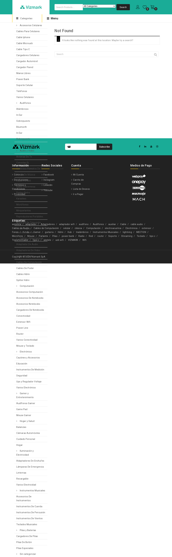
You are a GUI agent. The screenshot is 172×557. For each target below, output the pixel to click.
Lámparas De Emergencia (30, 467)
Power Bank (22, 79)
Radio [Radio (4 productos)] (81, 236)
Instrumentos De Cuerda (29, 506)
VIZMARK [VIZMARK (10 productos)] (73, 240)
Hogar (19, 445)
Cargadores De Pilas (27, 536)
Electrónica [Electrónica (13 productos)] (132, 228)
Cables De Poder (25, 268)
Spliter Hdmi (22, 280)
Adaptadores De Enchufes (30, 461)
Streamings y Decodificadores (25, 230)
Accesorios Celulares (31, 25)
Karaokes (21, 198)
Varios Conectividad (27, 340)
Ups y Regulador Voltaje (29, 381)
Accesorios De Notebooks (30, 298)
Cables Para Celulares (28, 31)
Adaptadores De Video (28, 250)
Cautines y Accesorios (28, 357)
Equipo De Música (25, 174)
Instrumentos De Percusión (30, 512)
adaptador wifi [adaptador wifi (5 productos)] (67, 224)
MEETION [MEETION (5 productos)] (141, 232)
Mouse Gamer (23, 415)
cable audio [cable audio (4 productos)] (137, 224)
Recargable (22, 478)
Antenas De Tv (24, 156)
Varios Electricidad (26, 484)
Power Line (22, 328)
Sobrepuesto (23, 121)
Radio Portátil (23, 180)
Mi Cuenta (78, 174)
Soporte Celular (24, 85)
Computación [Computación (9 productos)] (93, 228)
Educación (21, 363)
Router (20, 334)
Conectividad (23, 316)
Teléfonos (21, 91)
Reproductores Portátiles (29, 216)
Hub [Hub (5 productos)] (70, 232)
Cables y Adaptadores (31, 238)
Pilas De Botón (24, 542)
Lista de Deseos (81, 189)
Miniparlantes (23, 210)
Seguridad (21, 375)
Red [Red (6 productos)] (91, 236)
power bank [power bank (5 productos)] (68, 236)
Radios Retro (23, 192)
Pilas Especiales (24, 548)
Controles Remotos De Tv (30, 168)
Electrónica (26, 351)
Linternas (21, 472)
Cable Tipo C (23, 49)
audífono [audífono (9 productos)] (84, 224)
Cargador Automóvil (27, 61)
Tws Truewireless (25, 145)
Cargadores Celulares (27, 55)
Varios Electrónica (26, 387)
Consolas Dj (22, 162)
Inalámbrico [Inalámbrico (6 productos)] (82, 232)
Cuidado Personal (25, 439)
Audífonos (25, 103)
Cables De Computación (29, 262)
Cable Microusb (24, 43)
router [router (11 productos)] (100, 236)
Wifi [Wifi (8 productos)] (84, 240)
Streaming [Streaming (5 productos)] (127, 236)
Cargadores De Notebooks (30, 310)
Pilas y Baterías (28, 530)
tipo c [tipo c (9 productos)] (152, 236)
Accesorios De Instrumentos (24, 498)
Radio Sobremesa (25, 186)
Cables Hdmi (23, 274)
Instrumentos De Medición (30, 369)
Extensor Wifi (23, 322)
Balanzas (21, 427)
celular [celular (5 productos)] (66, 228)
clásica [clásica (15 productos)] (78, 228)
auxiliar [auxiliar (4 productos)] (112, 224)
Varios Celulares (25, 97)
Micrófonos (22, 204)
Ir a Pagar (78, 194)
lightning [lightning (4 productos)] (127, 232)
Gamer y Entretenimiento (25, 395)
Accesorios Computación (29, 292)
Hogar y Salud (27, 421)
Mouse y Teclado (25, 346)
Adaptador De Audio (27, 244)
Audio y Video (27, 150)
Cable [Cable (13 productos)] (123, 224)
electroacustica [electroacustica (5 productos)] (113, 228)
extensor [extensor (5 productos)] (146, 228)
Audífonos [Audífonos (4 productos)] (98, 224)
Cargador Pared (24, 67)
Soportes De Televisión (28, 222)
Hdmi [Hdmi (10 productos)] (60, 232)
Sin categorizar (28, 554)
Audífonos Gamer (25, 403)
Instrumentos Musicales (32, 490)
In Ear (19, 115)
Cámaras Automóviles (28, 433)
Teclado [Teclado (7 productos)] (141, 236)
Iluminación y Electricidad (25, 453)
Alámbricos (22, 109)
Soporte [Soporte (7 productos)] (112, 236)
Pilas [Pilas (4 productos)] (55, 236)
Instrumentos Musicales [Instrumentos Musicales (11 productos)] (105, 232)
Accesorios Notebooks (28, 304)
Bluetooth (21, 127)
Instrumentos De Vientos (29, 518)
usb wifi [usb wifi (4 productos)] (59, 240)
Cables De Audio (25, 256)
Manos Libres (23, 73)
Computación (27, 286)
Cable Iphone (23, 37)
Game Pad (21, 409)
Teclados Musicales (26, 524)
